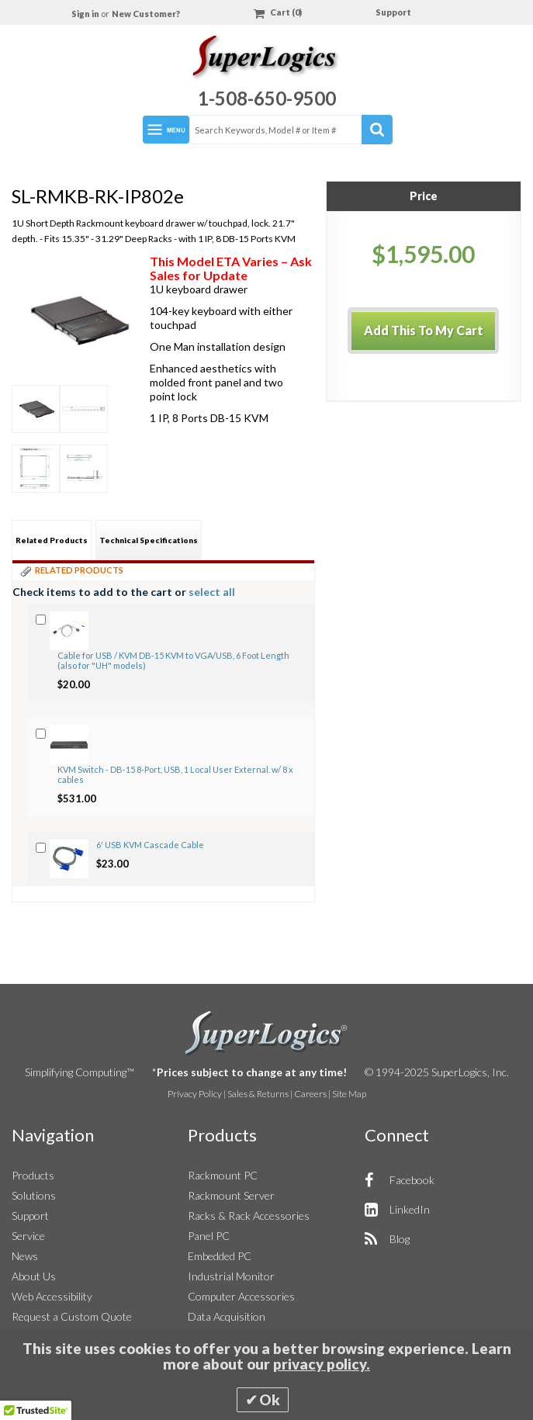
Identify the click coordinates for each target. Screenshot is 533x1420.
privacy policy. (321, 1364)
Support (393, 12)
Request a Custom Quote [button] (72, 1316)
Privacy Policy (195, 1094)
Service (28, 1235)
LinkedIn (409, 1209)
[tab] (52, 539)
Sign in (86, 14)
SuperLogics (266, 1033)
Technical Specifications (148, 540)
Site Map (349, 1094)
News (25, 1255)
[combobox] (290, 129)
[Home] (266, 59)
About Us (34, 1276)
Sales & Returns (258, 1094)
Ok (269, 1399)
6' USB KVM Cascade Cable (150, 845)
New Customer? (146, 14)
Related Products (52, 540)
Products (33, 1175)
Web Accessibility (52, 1296)
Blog (399, 1238)
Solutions (34, 1195)
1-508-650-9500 (267, 98)
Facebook (411, 1179)
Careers (310, 1094)
